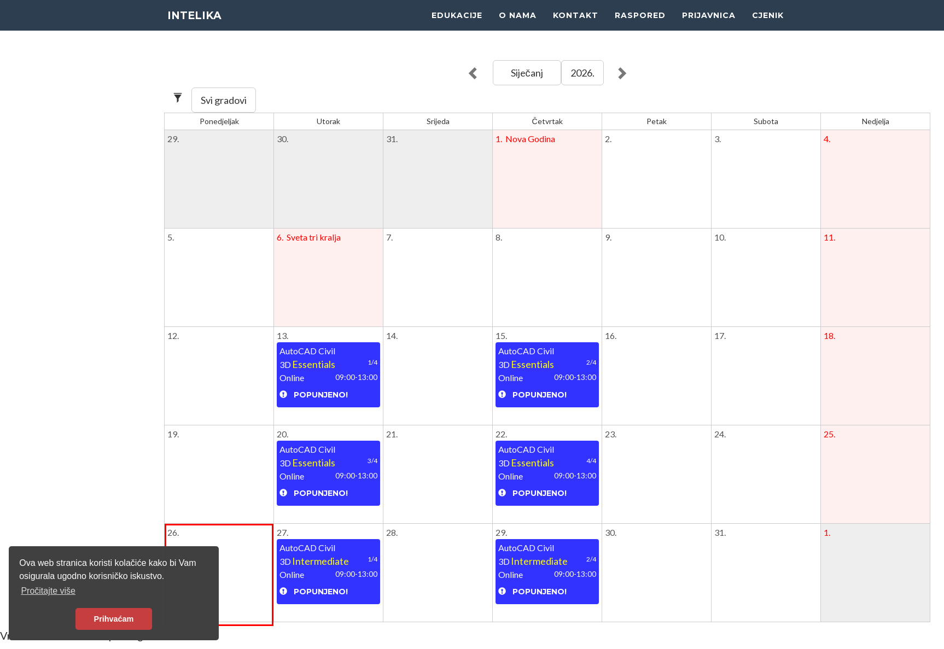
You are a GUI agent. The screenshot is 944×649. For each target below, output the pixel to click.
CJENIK (768, 27)
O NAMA (518, 27)
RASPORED (640, 27)
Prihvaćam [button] (114, 619)
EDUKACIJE (457, 27)
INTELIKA (197, 27)
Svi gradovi (224, 100)
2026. (582, 73)
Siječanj (527, 73)
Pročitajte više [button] (48, 590)
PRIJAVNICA (709, 27)
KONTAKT (575, 27)
